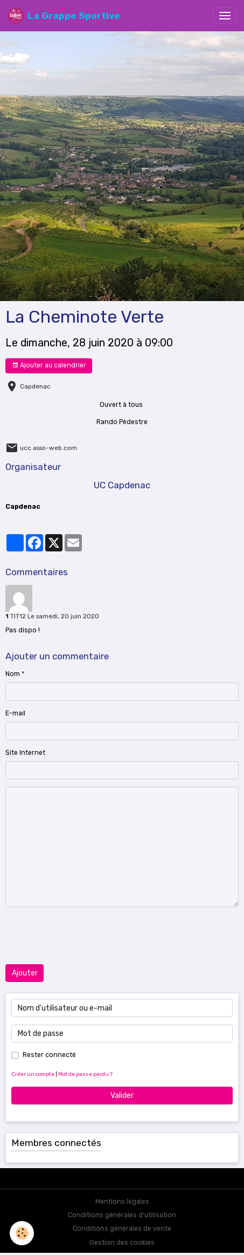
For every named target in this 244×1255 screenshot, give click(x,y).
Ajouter (25, 973)
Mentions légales (122, 1201)
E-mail (15, 713)
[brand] (64, 16)
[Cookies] (22, 1233)
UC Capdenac (122, 485)
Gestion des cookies (122, 1242)
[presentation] (87, 936)
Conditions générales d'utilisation (122, 1215)
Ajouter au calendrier (49, 366)
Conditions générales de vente (122, 1228)
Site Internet (25, 752)
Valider (122, 1095)
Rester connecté (49, 1055)
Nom (12, 674)
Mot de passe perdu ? (85, 1074)
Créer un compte (32, 1074)
